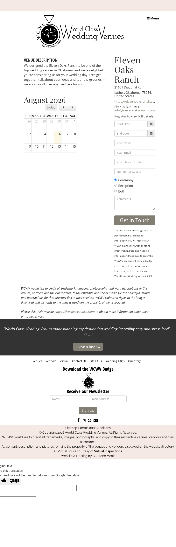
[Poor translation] (14, 481)
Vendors (51, 361)
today (51, 107)
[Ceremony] (115, 180)
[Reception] (115, 185)
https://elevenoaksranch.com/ (136, 101)
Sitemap (71, 428)
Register (120, 116)
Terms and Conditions (95, 428)
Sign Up (88, 410)
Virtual (64, 361)
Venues (37, 361)
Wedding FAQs (115, 361)
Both (119, 191)
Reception (123, 186)
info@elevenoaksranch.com (134, 110)
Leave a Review (88, 346)
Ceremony (123, 180)
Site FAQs (96, 361)
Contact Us (79, 361)
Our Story (134, 361)
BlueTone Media (104, 456)
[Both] (115, 191)
